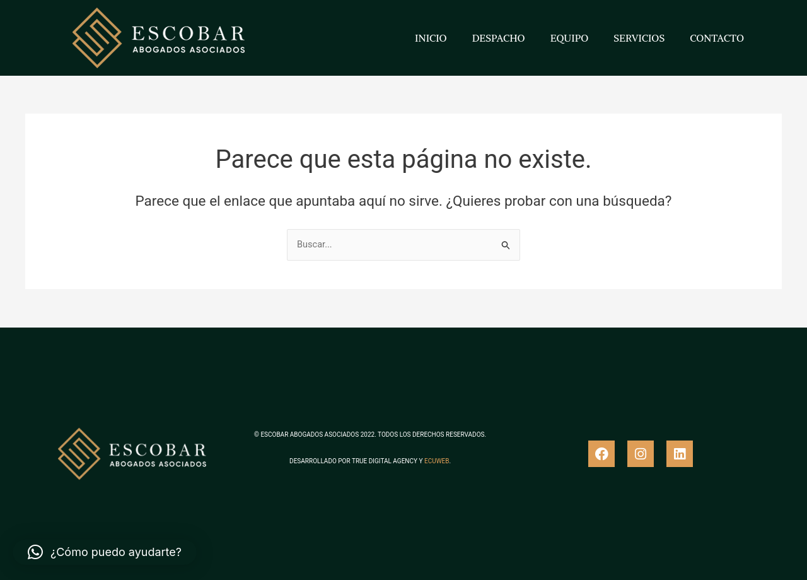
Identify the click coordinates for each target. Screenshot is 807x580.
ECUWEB (436, 461)
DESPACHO (498, 38)
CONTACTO (717, 38)
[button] (105, 552)
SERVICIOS (639, 38)
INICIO (431, 38)
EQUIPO (569, 38)
